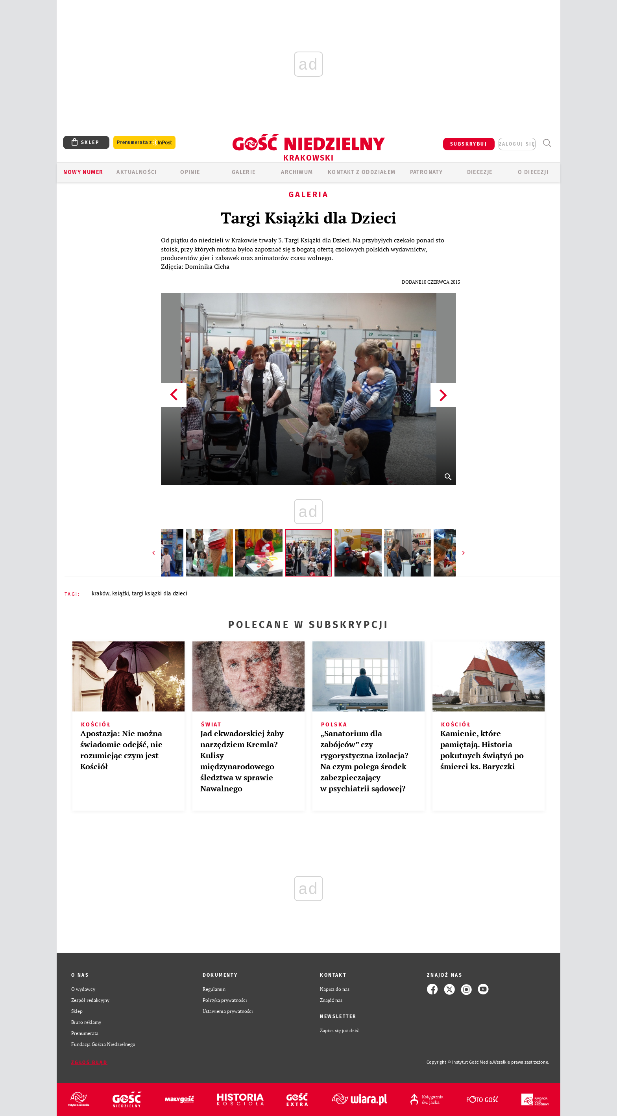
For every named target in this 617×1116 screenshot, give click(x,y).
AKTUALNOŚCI (136, 172)
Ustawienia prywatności (228, 1011)
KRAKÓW (100, 593)
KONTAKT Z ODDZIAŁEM (362, 172)
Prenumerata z (144, 142)
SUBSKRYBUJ (468, 144)
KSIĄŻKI (120, 593)
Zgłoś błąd (89, 1062)
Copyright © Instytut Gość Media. (460, 1062)
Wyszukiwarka (546, 143)
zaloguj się (517, 144)
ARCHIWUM (297, 172)
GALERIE (244, 172)
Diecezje (480, 172)
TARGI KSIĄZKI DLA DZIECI (159, 593)
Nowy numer (83, 172)
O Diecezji (533, 172)
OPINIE (190, 172)
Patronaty (426, 172)
